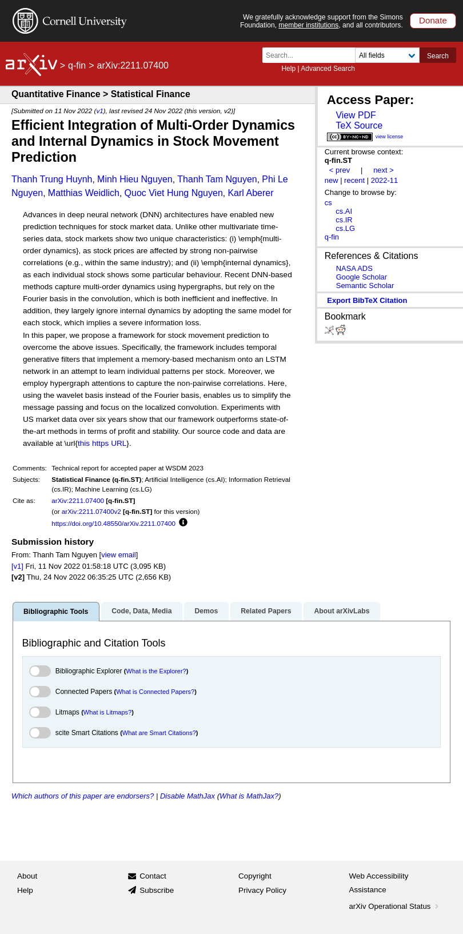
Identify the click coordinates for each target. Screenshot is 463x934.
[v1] (17, 566)
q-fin (77, 65)
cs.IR (344, 219)
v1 (99, 110)
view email (118, 554)
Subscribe (156, 890)
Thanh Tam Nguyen (217, 179)
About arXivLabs (341, 611)
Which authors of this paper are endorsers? (82, 796)
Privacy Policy (262, 890)
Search (438, 56)
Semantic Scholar (365, 285)
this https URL (102, 443)
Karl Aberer (250, 193)
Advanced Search (328, 69)
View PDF (356, 115)
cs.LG (345, 228)
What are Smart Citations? (159, 732)
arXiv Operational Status (395, 906)
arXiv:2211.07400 (77, 500)
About (27, 876)
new (331, 180)
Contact (152, 876)
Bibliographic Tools (55, 612)
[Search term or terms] (312, 55)
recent (354, 180)
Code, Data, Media (141, 611)
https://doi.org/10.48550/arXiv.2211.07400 (113, 523)
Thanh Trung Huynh (51, 179)
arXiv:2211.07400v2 (91, 511)
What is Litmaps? (107, 712)
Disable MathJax (187, 796)
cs (328, 202)
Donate (433, 20)
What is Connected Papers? (155, 691)
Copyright (255, 876)
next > (383, 170)
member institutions (308, 25)
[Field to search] (387, 55)
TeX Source (359, 125)
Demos (206, 611)
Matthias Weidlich (83, 193)
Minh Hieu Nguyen (135, 179)
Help (288, 69)
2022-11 (384, 180)
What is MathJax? (248, 796)
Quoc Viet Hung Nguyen (174, 193)
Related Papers (266, 611)
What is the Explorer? (156, 671)
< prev (339, 170)
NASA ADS (354, 268)
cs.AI (344, 211)
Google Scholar (361, 277)
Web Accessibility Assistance (379, 883)
